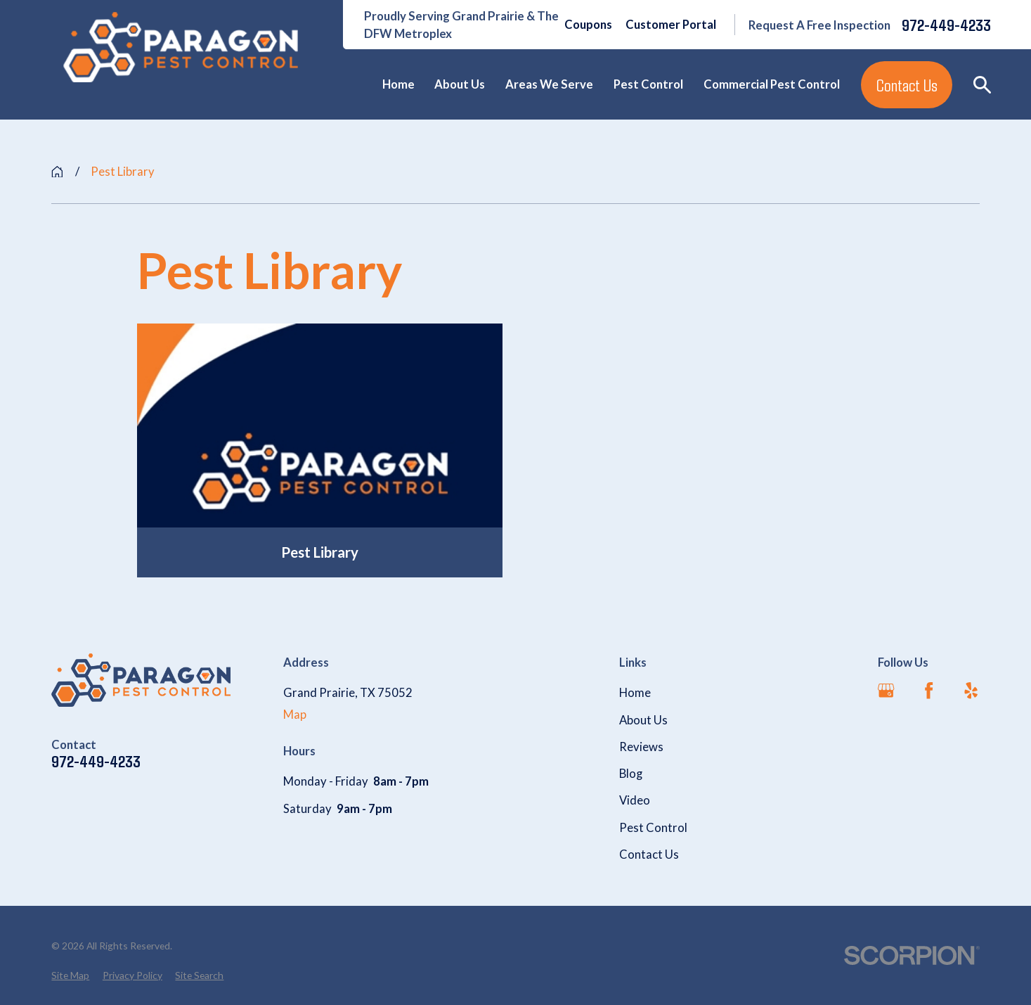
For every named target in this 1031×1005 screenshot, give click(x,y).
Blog (630, 774)
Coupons (588, 25)
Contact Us (907, 84)
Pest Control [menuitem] (648, 84)
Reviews (641, 747)
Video (634, 800)
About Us (643, 720)
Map (294, 715)
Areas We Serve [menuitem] (549, 84)
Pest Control (653, 828)
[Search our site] (982, 85)
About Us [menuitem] (459, 84)
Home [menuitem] (398, 84)
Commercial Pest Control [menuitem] (771, 84)
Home (635, 693)
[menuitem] (70, 975)
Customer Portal (670, 25)
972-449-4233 (946, 25)
